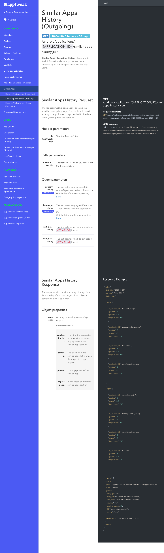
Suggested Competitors (15, 112)
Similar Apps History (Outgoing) (19, 98)
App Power (9, 59)
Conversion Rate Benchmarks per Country (19, 140)
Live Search (9, 133)
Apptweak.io (19, 4)
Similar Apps (9, 89)
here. (58, 196)
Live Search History (12, 156)
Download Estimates (13, 71)
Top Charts (9, 127)
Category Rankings (12, 53)
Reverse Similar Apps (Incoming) (20, 94)
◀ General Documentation (16, 12)
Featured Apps (10, 162)
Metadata (8, 35)
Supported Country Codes (16, 212)
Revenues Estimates (13, 77)
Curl (106, 3)
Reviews (7, 41)
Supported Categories (14, 223)
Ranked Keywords (12, 177)
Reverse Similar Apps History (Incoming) (18, 104)
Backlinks (8, 65)
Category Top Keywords (15, 197)
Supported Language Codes (17, 218)
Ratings (7, 47)
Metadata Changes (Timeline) (17, 83)
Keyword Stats (10, 182)
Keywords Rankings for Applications (14, 190)
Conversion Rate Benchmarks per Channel (19, 148)
